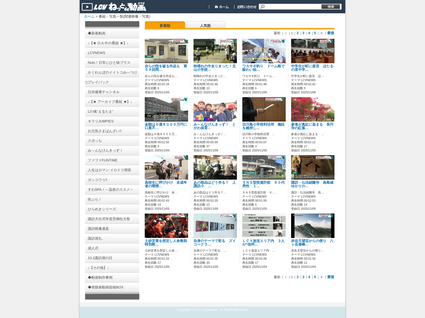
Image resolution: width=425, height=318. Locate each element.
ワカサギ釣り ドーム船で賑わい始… (263, 68)
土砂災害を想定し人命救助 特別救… (168, 242)
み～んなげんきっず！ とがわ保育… (215, 126)
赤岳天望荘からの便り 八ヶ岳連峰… (312, 242)
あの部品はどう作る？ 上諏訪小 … (215, 184)
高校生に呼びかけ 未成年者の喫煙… (166, 184)
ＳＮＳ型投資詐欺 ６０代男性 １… (263, 184)
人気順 (205, 26)
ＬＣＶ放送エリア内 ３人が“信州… (263, 242)
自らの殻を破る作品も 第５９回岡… (166, 68)
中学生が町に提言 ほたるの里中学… (312, 68)
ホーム (89, 16)
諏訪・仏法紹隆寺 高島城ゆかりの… (312, 184)
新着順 (165, 26)
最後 (330, 33)
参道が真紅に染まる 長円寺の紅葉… (312, 126)
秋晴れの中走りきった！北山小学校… (215, 68)
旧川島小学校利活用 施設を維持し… (263, 126)
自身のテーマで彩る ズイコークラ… (215, 242)
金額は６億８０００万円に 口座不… (168, 126)
